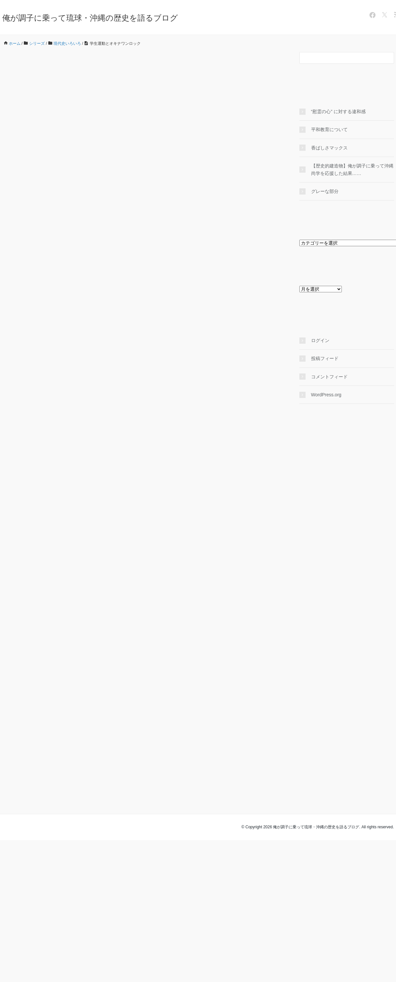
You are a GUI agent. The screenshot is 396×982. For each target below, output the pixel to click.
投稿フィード (325, 358)
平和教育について (329, 129)
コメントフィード (329, 376)
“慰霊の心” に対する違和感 (340, 111)
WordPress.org (326, 394)
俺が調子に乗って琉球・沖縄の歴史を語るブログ (90, 17)
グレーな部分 (325, 191)
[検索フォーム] (340, 57)
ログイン (320, 340)
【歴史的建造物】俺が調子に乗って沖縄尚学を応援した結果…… (352, 169)
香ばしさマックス (329, 147)
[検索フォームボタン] (388, 58)
